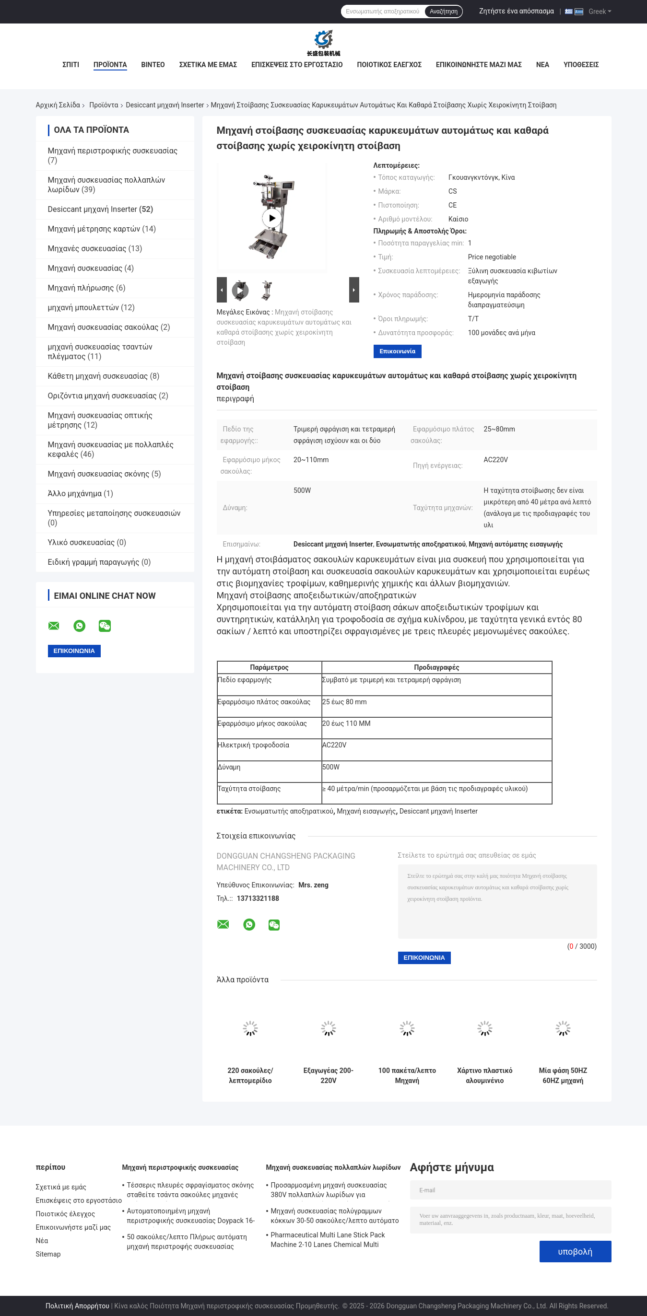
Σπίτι (70, 65)
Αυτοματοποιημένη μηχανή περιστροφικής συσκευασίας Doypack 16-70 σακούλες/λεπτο (191, 1217)
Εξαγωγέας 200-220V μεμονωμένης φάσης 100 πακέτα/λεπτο (329, 1076)
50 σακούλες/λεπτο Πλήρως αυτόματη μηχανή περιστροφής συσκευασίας (187, 1241)
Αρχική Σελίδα (58, 105)
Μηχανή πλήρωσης (81, 287)
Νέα (542, 65)
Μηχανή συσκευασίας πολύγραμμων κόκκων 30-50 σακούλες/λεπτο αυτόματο (335, 1215)
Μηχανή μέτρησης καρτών (94, 228)
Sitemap (48, 1254)
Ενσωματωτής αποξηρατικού (289, 811)
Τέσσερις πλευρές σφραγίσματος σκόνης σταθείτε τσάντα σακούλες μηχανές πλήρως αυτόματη (190, 1191)
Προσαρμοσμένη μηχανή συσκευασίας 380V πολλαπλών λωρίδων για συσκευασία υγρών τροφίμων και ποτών (333, 1191)
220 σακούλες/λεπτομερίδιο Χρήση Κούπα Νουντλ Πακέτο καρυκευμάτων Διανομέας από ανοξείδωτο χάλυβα (250, 1076)
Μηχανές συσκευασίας (87, 248)
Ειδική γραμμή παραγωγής (94, 562)
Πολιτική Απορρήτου (77, 1306)
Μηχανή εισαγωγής (366, 811)
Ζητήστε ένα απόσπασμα (516, 11)
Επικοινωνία (398, 351)
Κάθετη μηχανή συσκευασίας (98, 376)
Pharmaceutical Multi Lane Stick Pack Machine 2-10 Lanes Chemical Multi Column (328, 1241)
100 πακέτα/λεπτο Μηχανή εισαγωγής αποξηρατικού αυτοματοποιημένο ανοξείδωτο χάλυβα (407, 1076)
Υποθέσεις (581, 65)
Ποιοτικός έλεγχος (389, 65)
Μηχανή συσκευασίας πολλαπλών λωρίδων (333, 1167)
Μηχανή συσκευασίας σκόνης (99, 473)
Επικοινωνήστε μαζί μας (479, 65)
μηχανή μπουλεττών (83, 307)
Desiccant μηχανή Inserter (165, 105)
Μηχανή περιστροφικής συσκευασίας (113, 150)
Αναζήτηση (444, 11)
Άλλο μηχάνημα (75, 493)
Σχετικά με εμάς (208, 65)
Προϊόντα (110, 65)
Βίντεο (153, 65)
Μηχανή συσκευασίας (85, 268)
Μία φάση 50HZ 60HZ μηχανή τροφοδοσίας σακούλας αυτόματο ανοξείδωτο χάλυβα (563, 1076)
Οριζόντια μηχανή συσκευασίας (102, 395)
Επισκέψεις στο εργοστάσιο (296, 65)
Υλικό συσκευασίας (81, 542)
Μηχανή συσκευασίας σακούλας (103, 327)
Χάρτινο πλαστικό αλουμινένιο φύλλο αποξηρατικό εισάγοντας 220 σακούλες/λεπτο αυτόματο (484, 1076)
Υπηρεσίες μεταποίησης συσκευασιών (114, 513)
